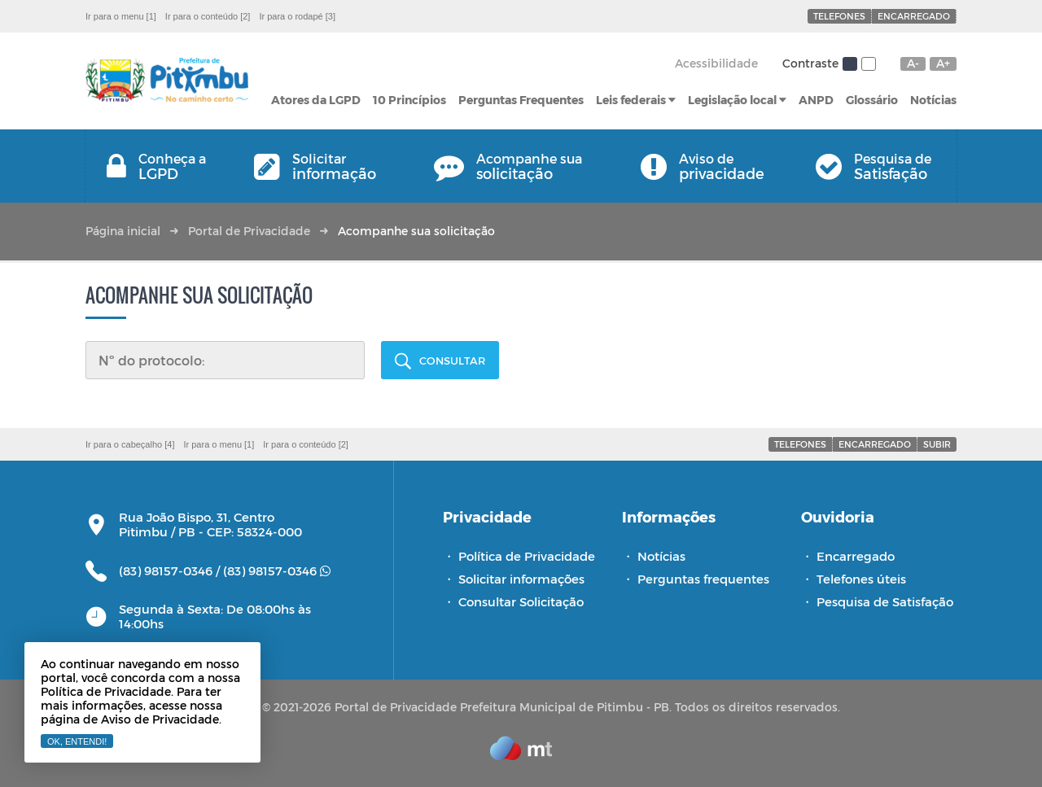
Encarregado (914, 16)
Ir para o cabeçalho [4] (129, 444)
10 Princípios (409, 100)
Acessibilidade (716, 63)
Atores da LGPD (316, 100)
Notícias (933, 100)
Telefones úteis (861, 578)
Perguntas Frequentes (521, 100)
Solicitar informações (521, 578)
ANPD (816, 100)
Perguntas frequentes (703, 578)
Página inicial (122, 231)
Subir (937, 444)
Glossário (872, 100)
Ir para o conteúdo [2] (208, 16)
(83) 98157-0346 (277, 570)
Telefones (839, 16)
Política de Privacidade (526, 556)
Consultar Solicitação (521, 601)
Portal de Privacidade (249, 231)
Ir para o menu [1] (120, 16)
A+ (943, 63)
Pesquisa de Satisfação (885, 601)
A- (913, 63)
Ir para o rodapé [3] (297, 16)
